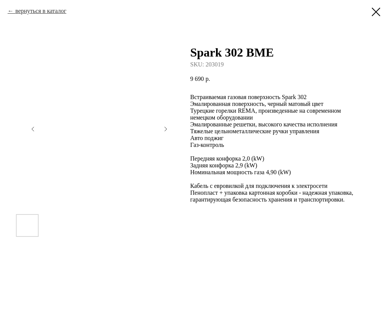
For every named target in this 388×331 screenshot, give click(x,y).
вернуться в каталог (40, 11)
